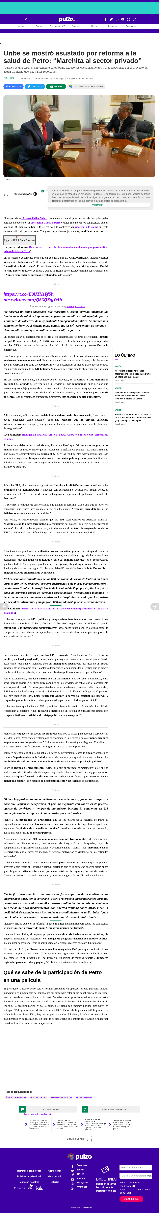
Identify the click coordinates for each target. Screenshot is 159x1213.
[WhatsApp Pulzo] (134, 20)
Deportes (76, 26)
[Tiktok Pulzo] (117, 21)
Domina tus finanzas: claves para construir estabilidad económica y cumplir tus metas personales (39, 1124)
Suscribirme (131, 1199)
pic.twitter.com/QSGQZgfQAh (32, 300)
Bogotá (39, 26)
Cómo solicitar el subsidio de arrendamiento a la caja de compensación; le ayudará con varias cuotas (95, 1124)
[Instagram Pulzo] (128, 20)
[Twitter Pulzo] (111, 20)
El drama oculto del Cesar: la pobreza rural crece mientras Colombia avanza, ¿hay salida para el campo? (133, 417)
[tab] (48, 1109)
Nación (21, 26)
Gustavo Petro (38, 1097)
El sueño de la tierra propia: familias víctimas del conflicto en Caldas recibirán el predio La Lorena (132, 396)
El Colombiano (84, 1097)
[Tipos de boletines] (136, 1176)
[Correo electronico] (136, 1167)
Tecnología (131, 26)
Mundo (94, 26)
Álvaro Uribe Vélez (16, 1097)
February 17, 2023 (76, 306)
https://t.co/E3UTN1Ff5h (28, 294)
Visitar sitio (98, 204)
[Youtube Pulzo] (123, 20)
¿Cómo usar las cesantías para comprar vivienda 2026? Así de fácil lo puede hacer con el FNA (67, 1124)
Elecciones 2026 (57, 26)
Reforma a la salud (61, 1097)
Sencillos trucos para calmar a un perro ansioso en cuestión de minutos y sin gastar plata (123, 1124)
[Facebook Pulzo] (105, 20)
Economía (112, 26)
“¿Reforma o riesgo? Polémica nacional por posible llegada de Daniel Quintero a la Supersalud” (133, 374)
